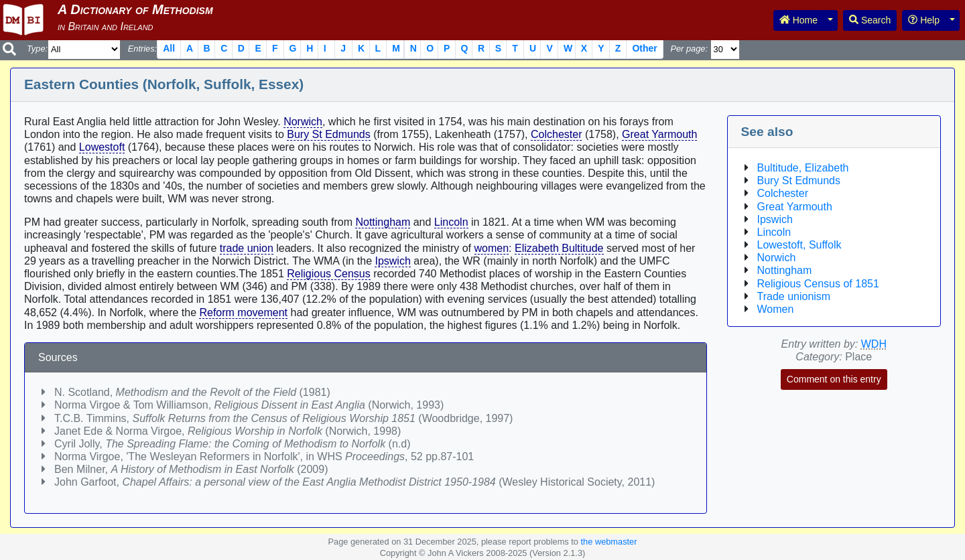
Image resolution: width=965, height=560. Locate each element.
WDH (874, 344)
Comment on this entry (834, 379)
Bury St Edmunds (329, 134)
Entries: (142, 49)
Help (924, 20)
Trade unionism (794, 296)
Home (798, 20)
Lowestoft (102, 147)
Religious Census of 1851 (818, 283)
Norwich (302, 121)
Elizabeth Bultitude (559, 248)
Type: (37, 49)
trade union (246, 248)
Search (870, 20)
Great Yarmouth (659, 134)
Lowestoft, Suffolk (799, 245)
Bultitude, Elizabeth (803, 167)
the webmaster (609, 542)
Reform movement (243, 312)
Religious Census (329, 273)
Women (775, 309)
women (491, 248)
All (169, 48)
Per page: (689, 49)
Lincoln (451, 222)
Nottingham (382, 222)
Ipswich (392, 261)
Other (644, 48)
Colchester (556, 134)
